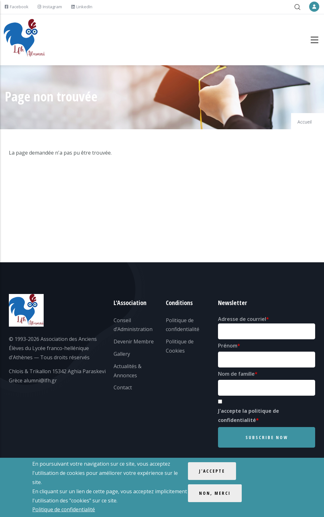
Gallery (122, 353)
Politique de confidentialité (63, 509)
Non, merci (215, 493)
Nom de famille (236, 373)
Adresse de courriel (242, 319)
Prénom (227, 345)
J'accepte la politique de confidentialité (248, 415)
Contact (123, 387)
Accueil (304, 122)
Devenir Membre (134, 341)
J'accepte (212, 471)
